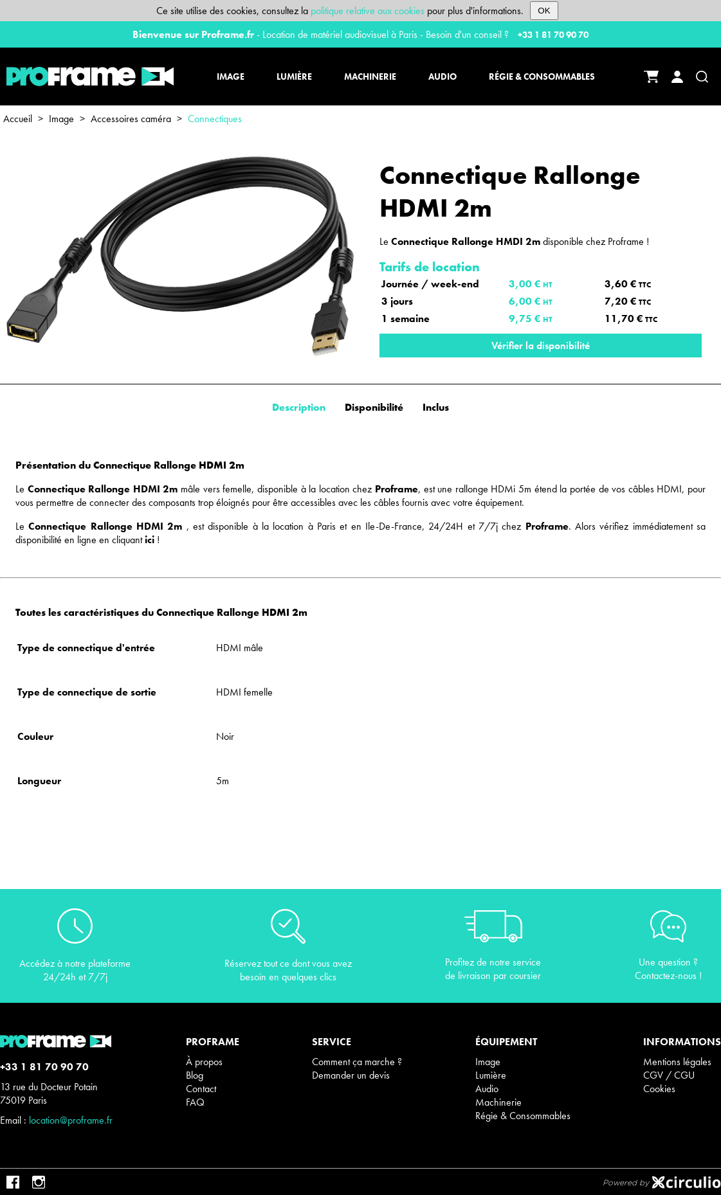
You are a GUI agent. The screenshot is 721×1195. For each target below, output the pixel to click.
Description (298, 407)
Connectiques (215, 118)
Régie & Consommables (522, 1115)
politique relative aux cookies (367, 10)
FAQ (195, 1102)
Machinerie (498, 1102)
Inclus (436, 407)
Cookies (659, 1088)
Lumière (490, 1075)
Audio (486, 1088)
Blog (194, 1075)
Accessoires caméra (131, 118)
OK (544, 10)
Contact (201, 1088)
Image (61, 118)
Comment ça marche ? (357, 1061)
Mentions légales (677, 1061)
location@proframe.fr (71, 1120)
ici (149, 539)
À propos (204, 1061)
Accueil (17, 118)
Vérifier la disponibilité (540, 345)
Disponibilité (374, 407)
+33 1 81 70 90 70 (553, 34)
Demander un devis (351, 1075)
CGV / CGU (669, 1075)
